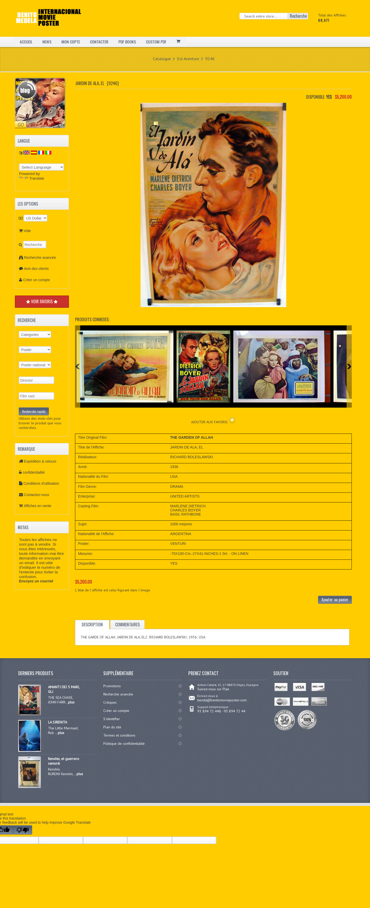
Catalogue (162, 58)
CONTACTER (99, 42)
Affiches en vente (37, 506)
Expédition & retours (40, 461)
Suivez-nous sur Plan (213, 689)
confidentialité (34, 472)
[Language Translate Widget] (41, 167)
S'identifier (111, 719)
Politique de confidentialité (124, 743)
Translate (31, 178)
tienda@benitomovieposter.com (222, 700)
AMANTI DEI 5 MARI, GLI (63, 689)
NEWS (46, 42)
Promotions (112, 686)
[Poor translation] (22, 829)
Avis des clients (36, 269)
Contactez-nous (36, 495)
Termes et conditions (119, 735)
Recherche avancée (40, 257)
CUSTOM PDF (156, 42)
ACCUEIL (26, 42)
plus (71, 702)
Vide (27, 231)
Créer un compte (36, 280)
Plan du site (112, 727)
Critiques (110, 702)
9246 (210, 58)
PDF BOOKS (127, 42)
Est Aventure (188, 58)
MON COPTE (70, 42)
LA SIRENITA (57, 722)
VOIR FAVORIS (42, 301)
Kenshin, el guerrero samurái (63, 761)
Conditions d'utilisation (41, 483)
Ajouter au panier (334, 600)
